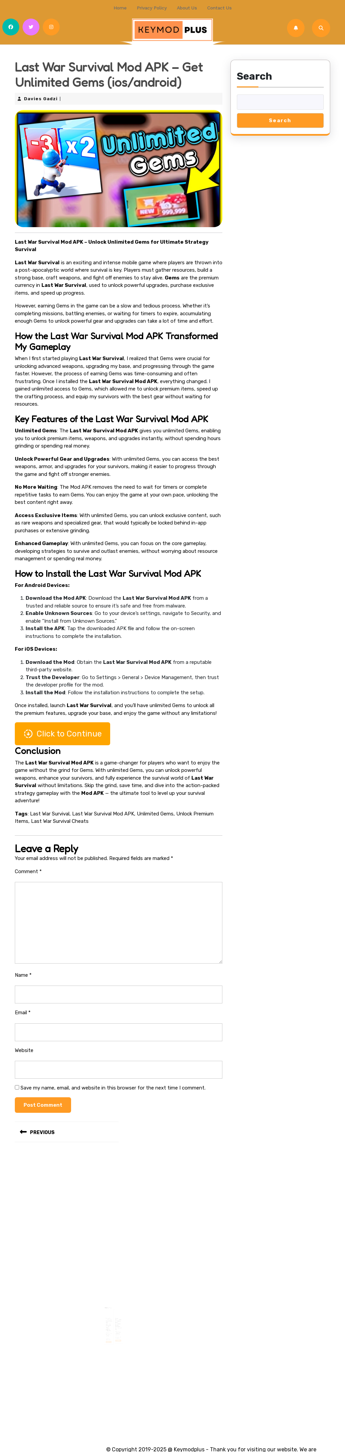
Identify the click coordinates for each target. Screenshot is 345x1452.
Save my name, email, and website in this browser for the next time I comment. (113, 1084)
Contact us (217, 6)
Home (123, 6)
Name (23, 972)
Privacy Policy (153, 6)
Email (23, 1009)
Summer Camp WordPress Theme (67, 1434)
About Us (186, 6)
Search (254, 73)
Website (24, 1047)
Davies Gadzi (41, 95)
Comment (28, 868)
